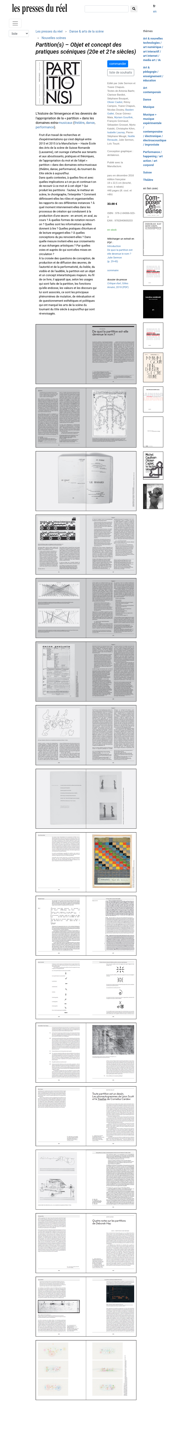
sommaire (112, 270)
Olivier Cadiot (114, 102)
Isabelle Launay (116, 132)
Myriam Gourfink (123, 117)
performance (45, 127)
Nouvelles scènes (54, 38)
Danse (147, 99)
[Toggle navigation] (15, 23)
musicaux (66, 123)
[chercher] (107, 8)
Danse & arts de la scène (86, 31)
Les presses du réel (49, 31)
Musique (148, 107)
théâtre (79, 123)
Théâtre (148, 179)
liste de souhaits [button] (120, 72)
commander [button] (117, 64)
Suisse (147, 172)
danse (90, 123)
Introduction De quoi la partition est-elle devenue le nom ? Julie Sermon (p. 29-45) (120, 254)
